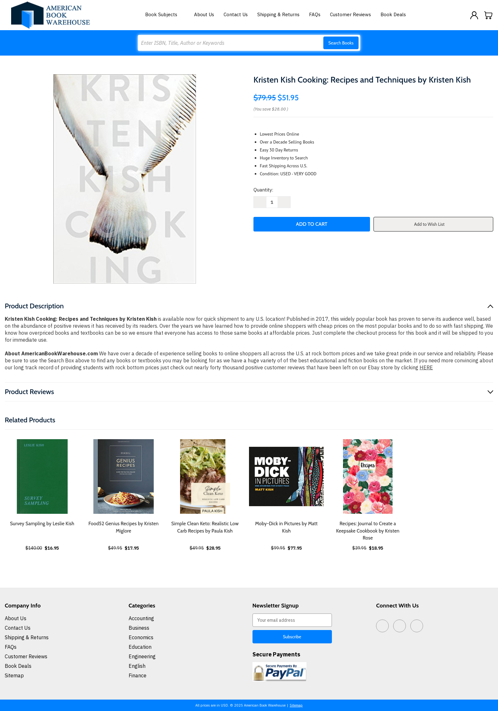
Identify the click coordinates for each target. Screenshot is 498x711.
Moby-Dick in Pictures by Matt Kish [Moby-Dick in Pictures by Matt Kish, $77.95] (286, 527)
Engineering (142, 656)
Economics (141, 637)
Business (139, 628)
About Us (204, 14)
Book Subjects (165, 14)
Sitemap (14, 675)
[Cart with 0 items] (488, 15)
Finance (137, 675)
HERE (426, 367)
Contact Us (236, 14)
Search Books (340, 43)
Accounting (141, 618)
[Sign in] (474, 15)
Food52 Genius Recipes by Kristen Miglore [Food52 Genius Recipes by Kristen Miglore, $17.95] (124, 527)
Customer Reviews (350, 14)
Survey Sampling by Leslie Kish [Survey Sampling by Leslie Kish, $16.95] (42, 524)
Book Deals (393, 14)
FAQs (314, 14)
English (137, 666)
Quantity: (263, 190)
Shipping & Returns (278, 14)
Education (140, 647)
